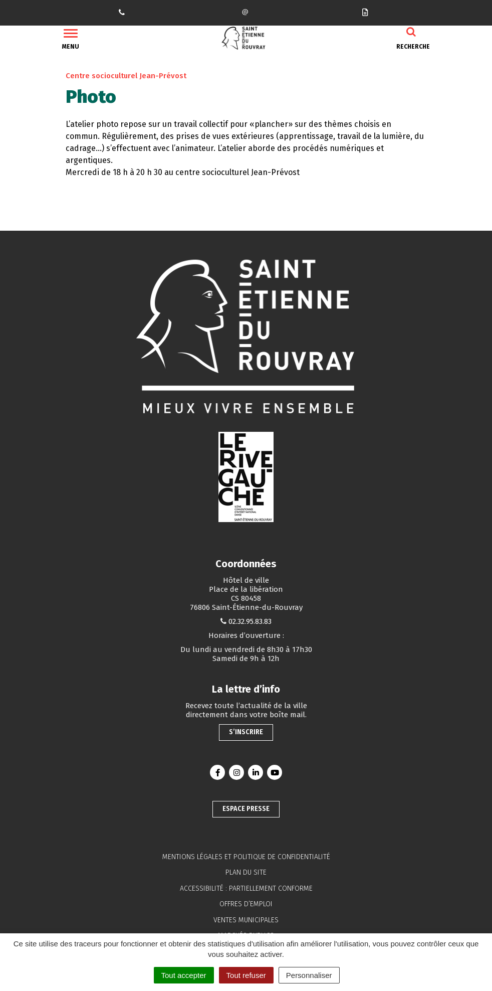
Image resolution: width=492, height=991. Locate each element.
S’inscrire (246, 732)
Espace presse (246, 808)
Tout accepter (183, 975)
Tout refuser (246, 975)
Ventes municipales (246, 920)
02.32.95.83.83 (250, 621)
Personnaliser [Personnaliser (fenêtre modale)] (309, 975)
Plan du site (246, 872)
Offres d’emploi (246, 904)
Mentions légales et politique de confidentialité (246, 857)
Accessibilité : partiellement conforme (246, 888)
